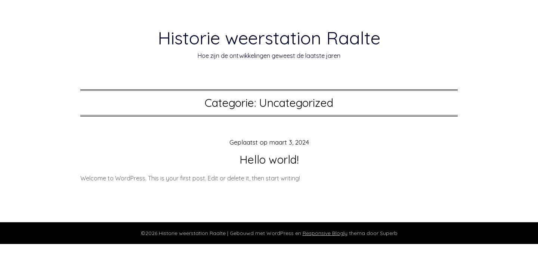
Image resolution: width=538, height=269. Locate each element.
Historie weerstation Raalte (269, 38)
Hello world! (269, 159)
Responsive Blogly (325, 233)
